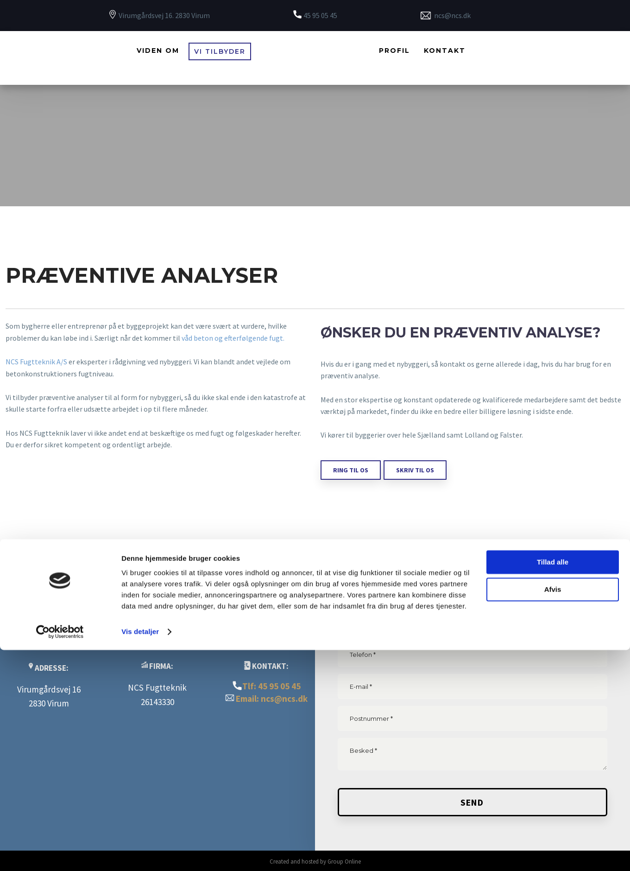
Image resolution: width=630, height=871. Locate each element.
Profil (394, 50)
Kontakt (445, 50)
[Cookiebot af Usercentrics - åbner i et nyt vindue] (60, 853)
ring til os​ (350, 470)
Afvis (552, 810)
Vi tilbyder (220, 51)
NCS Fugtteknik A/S (36, 361)
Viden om (158, 50)
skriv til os (415, 470)
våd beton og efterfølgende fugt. (233, 338)
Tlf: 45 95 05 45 (271, 686)
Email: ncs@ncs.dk (272, 698)
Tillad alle (552, 783)
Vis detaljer (140, 853)
